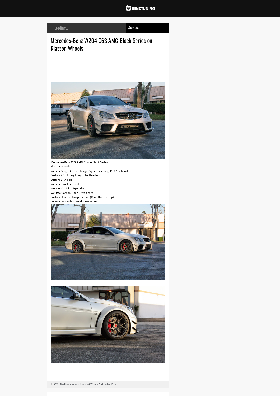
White (113, 384)
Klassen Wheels (71, 384)
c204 (61, 384)
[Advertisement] (109, 66)
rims (82, 384)
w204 (87, 384)
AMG (56, 384)
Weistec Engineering (100, 384)
